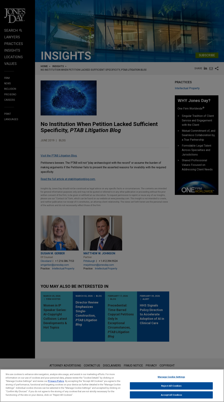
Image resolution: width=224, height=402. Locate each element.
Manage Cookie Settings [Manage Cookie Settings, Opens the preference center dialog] (171, 380)
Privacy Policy (56, 384)
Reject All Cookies (171, 389)
